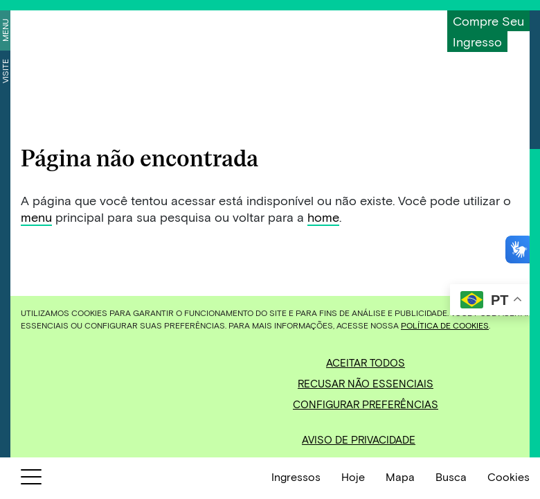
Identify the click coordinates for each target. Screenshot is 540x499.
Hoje (353, 476)
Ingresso (477, 41)
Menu (5, 30)
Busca (451, 476)
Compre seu (488, 20)
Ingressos (296, 476)
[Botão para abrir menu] (31, 479)
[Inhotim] (80, 29)
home (323, 217)
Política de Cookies (445, 325)
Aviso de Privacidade (358, 439)
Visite (5, 71)
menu (36, 217)
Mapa (400, 476)
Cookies (508, 476)
